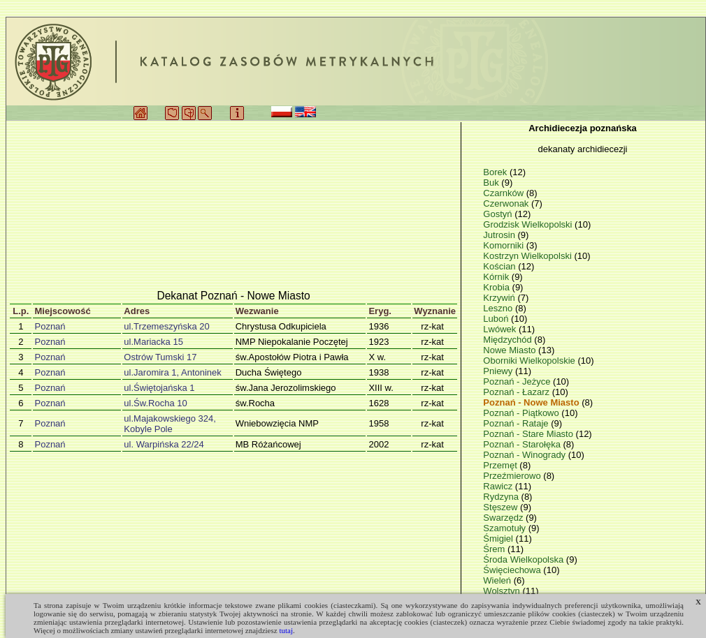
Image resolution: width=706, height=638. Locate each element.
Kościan (500, 266)
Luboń (497, 318)
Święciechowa (513, 570)
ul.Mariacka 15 (153, 341)
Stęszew (501, 507)
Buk (492, 182)
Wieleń (498, 580)
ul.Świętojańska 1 (159, 388)
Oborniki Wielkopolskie (530, 360)
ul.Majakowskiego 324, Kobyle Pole (170, 423)
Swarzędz (504, 517)
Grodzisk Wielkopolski (529, 224)
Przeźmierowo (513, 475)
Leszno (499, 308)
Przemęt (501, 465)
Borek (496, 172)
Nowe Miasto (510, 350)
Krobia (497, 287)
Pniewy (499, 371)
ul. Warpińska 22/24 (163, 444)
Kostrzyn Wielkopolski (528, 256)
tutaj (286, 630)
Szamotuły (505, 528)
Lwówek (501, 329)
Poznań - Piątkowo (522, 413)
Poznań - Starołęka (523, 444)
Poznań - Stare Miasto (529, 434)
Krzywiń (500, 297)
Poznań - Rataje (517, 423)
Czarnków (504, 193)
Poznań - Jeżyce (518, 381)
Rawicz (499, 486)
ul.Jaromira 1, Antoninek (172, 372)
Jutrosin (500, 235)
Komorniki (504, 245)
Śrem (495, 549)
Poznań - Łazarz (517, 392)
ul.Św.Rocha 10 (155, 403)
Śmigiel (499, 538)
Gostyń (498, 214)
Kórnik (497, 277)
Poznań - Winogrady (525, 455)
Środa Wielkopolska (524, 559)
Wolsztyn (502, 591)
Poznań (49, 326)
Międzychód (508, 339)
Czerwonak (507, 203)
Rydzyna (502, 496)
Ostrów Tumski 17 (160, 357)
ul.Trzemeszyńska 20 (166, 326)
